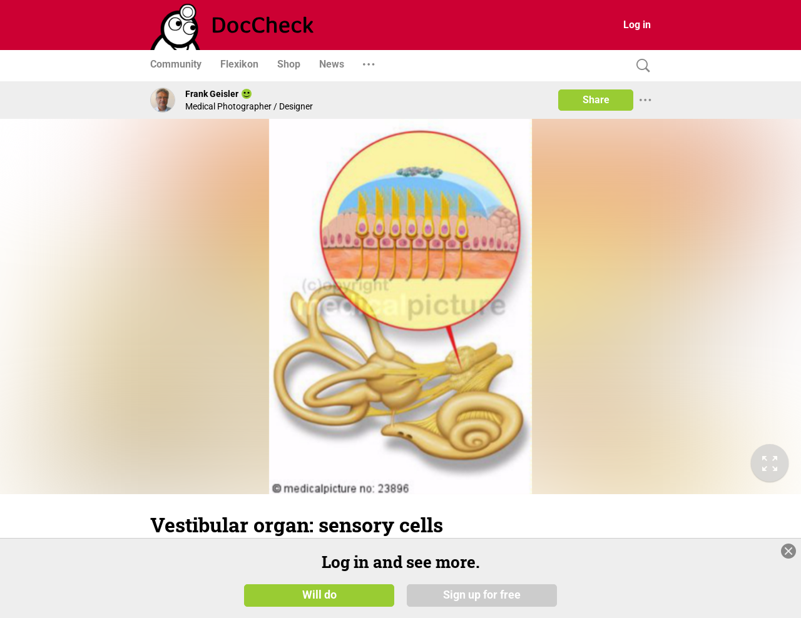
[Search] (640, 66)
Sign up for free (482, 594)
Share (596, 100)
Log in (637, 25)
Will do (319, 594)
